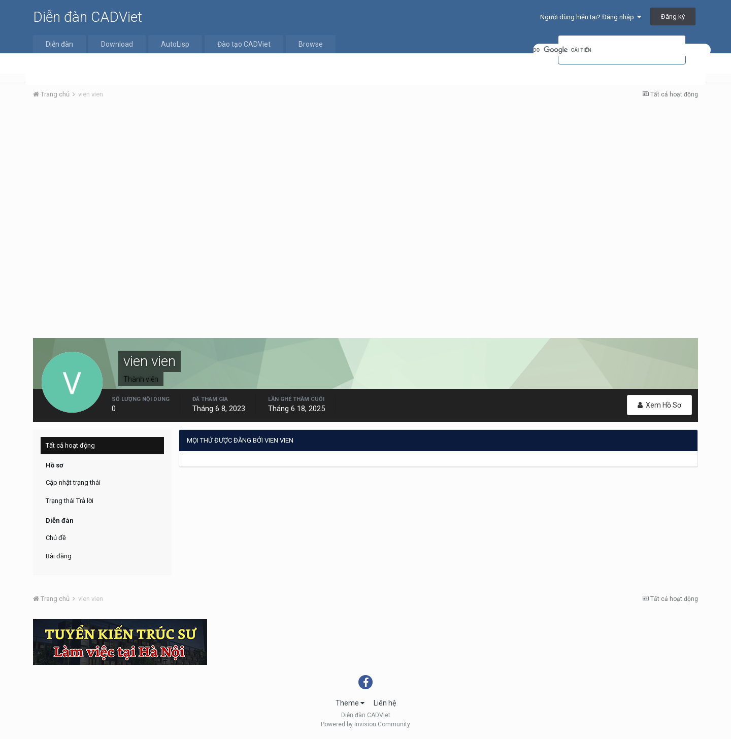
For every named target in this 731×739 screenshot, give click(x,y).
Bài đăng (59, 556)
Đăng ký (673, 16)
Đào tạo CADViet (244, 44)
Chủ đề (56, 538)
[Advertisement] (365, 183)
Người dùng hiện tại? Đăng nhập (590, 17)
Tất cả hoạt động (70, 445)
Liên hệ (385, 703)
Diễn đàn (59, 44)
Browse (310, 44)
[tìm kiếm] (622, 50)
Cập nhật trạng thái (73, 482)
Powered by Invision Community (365, 724)
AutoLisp (175, 44)
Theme (350, 703)
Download (117, 44)
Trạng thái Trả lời (69, 501)
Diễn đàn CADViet (87, 17)
